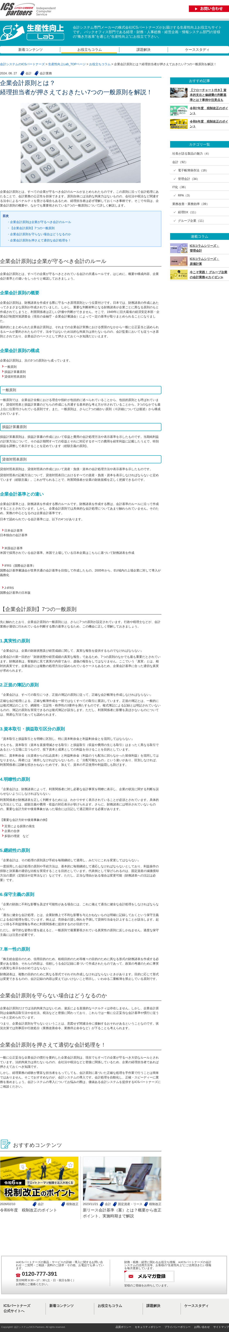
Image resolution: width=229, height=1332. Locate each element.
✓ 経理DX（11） (185, 212)
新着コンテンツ (30, 49)
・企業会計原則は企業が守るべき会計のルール (39, 222)
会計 (41, 1204)
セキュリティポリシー (148, 1327)
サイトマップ (221, 1327)
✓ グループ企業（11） (189, 220)
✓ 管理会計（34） (186, 179)
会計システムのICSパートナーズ (22, 64)
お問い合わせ (202, 1327)
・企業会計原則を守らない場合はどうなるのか (39, 234)
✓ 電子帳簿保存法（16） (190, 170)
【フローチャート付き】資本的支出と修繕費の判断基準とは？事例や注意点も (208, 95)
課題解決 (143, 49)
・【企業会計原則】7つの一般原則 (31, 228)
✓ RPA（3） (182, 195)
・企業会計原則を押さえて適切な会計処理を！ (39, 240)
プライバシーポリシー (177, 1327)
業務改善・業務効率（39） (190, 204)
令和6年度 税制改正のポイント (28, 1210)
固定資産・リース (130, 1204)
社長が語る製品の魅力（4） (191, 153)
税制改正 (72, 1204)
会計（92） (180, 162)
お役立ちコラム (89, 49)
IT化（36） (180, 187)
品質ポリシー (123, 1327)
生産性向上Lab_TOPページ (67, 64)
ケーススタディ (197, 49)
